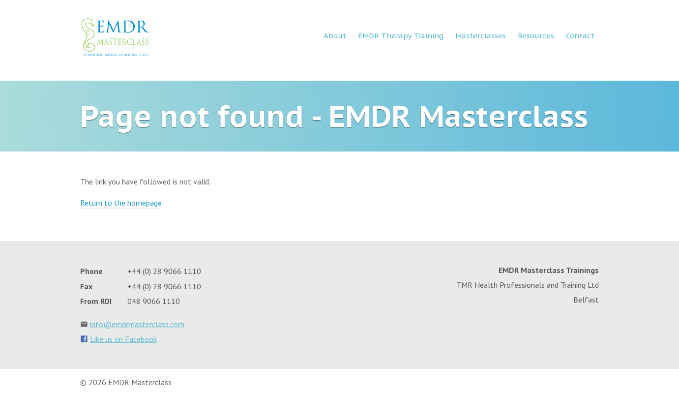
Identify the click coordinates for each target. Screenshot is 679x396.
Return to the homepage (121, 203)
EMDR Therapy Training (400, 35)
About (335, 35)
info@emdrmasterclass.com (137, 324)
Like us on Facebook (123, 339)
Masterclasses (480, 35)
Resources (536, 35)
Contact (580, 35)
